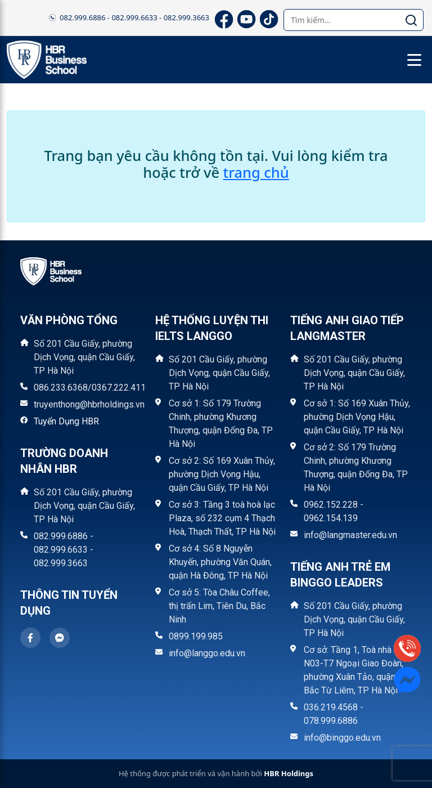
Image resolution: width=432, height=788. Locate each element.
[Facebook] (223, 18)
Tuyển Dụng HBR (66, 421)
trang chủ (256, 172)
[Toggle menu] (414, 59)
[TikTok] (268, 18)
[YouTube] (245, 18)
